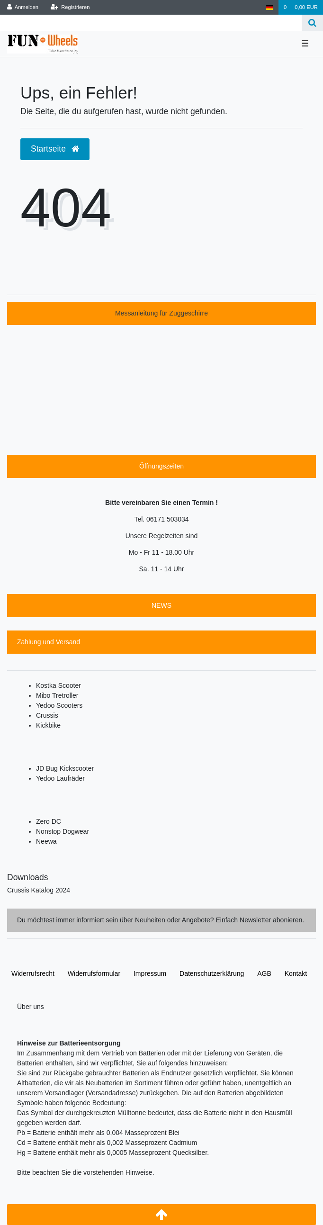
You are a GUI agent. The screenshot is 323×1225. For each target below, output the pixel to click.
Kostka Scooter (58, 685)
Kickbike (48, 725)
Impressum (150, 973)
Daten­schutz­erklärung (211, 973)
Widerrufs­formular (94, 973)
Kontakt (296, 973)
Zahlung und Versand (48, 642)
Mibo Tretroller (57, 695)
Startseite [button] (55, 148)
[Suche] (312, 23)
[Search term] (151, 23)
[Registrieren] (70, 7)
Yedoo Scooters (59, 705)
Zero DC (48, 821)
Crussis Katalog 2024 (38, 890)
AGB (264, 973)
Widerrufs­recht (32, 973)
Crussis (47, 715)
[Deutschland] (269, 7)
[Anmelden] (23, 7)
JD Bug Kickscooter (65, 768)
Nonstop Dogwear (62, 831)
